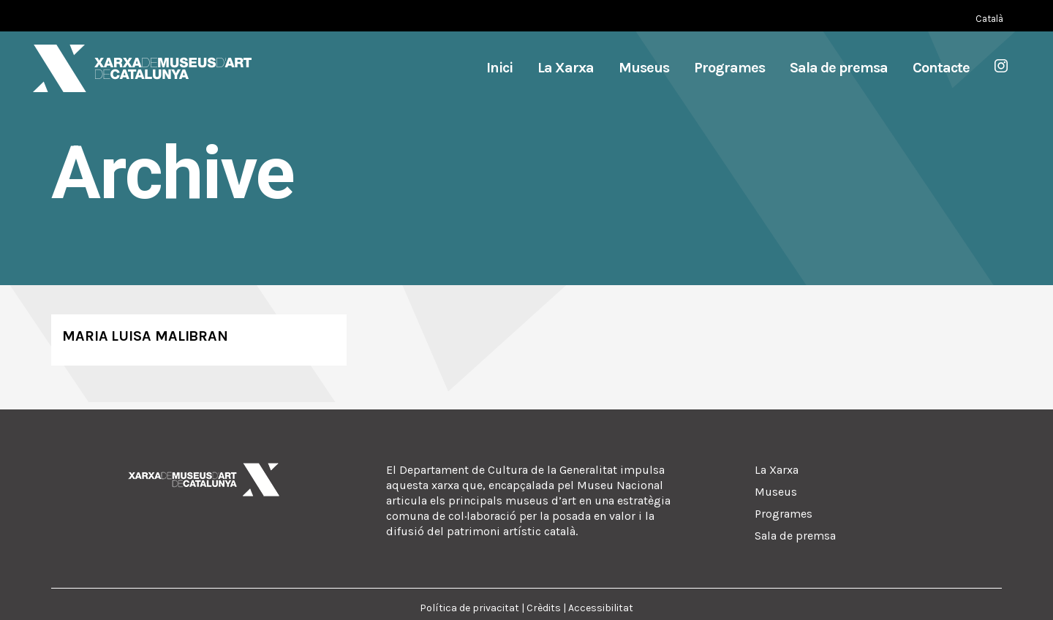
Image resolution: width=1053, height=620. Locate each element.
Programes (783, 514)
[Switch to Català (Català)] (989, 19)
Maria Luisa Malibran (145, 336)
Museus (776, 492)
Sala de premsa (795, 535)
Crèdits (543, 608)
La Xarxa (777, 470)
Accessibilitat (600, 608)
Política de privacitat (469, 608)
